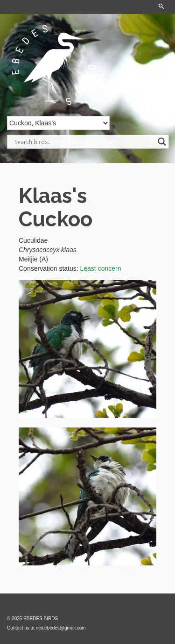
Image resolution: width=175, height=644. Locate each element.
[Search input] (83, 141)
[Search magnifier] (161, 141)
